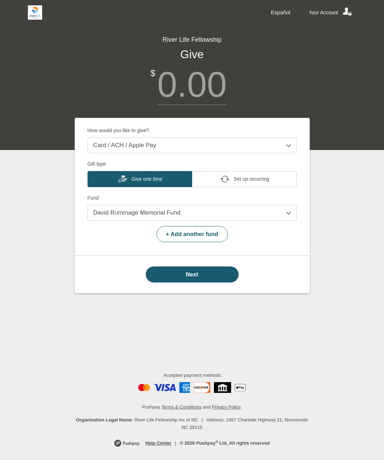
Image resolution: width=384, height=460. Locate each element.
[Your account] (330, 12)
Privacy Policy (226, 407)
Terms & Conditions (181, 407)
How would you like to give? (118, 130)
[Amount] (192, 84)
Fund (93, 198)
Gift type (97, 164)
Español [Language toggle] (280, 12)
